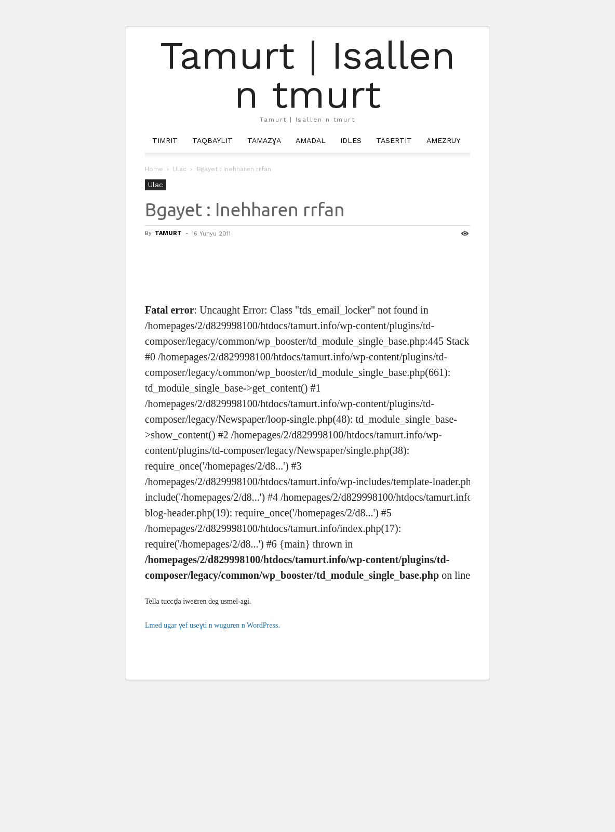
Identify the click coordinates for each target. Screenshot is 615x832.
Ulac (179, 169)
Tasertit (394, 140)
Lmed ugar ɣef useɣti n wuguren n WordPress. (212, 625)
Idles (351, 140)
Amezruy (443, 140)
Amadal (311, 140)
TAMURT (168, 233)
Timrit (165, 140)
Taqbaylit (212, 140)
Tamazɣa (264, 140)
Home (154, 169)
